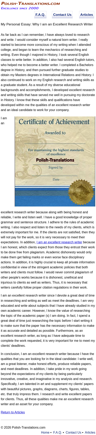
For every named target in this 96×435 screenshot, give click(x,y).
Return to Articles (13, 412)
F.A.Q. (40, 15)
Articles (86, 15)
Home (45, 432)
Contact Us (62, 15)
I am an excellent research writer (59, 242)
